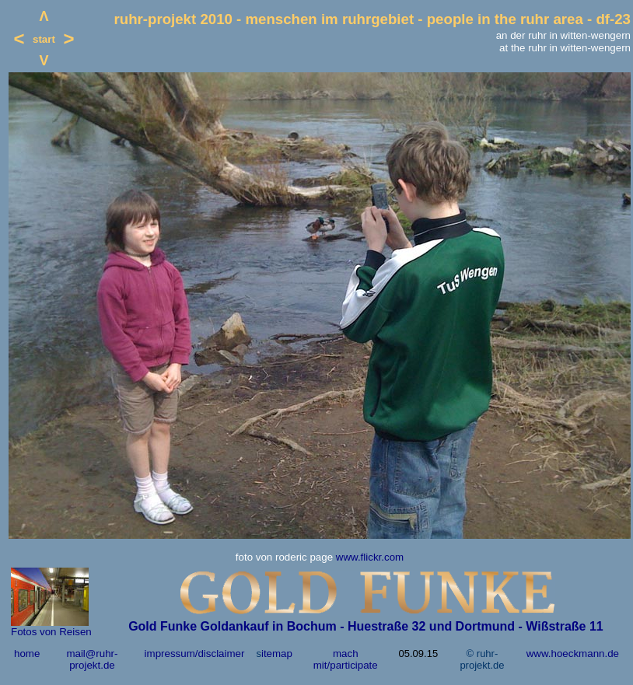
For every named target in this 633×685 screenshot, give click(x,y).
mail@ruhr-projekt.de (91, 659)
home (27, 653)
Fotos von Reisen (51, 632)
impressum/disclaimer (195, 653)
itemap (276, 653)
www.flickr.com (370, 557)
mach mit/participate (345, 659)
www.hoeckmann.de (572, 653)
